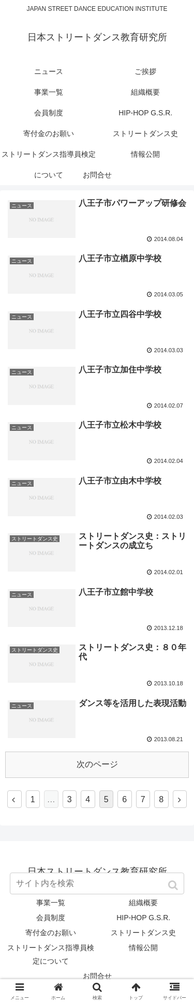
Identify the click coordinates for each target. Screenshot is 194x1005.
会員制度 (50, 917)
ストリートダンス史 (143, 932)
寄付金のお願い (50, 932)
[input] (97, 883)
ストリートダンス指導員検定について (50, 954)
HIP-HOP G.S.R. (143, 917)
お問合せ (97, 976)
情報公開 (143, 947)
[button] (174, 885)
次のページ (97, 764)
